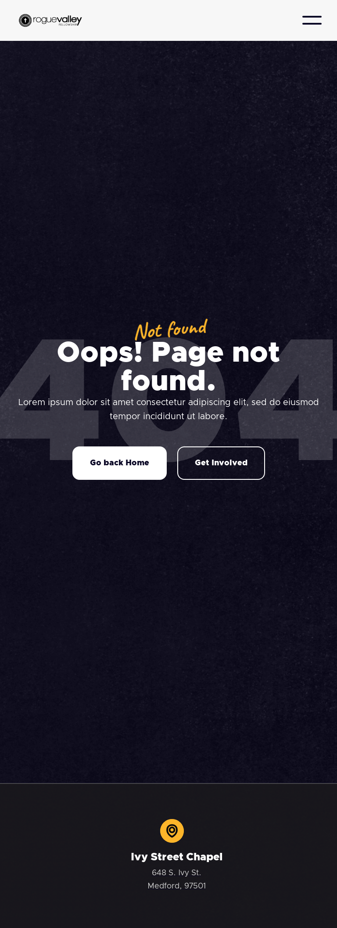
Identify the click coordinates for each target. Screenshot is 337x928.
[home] (50, 20)
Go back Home (119, 463)
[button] (312, 20)
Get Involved (221, 463)
